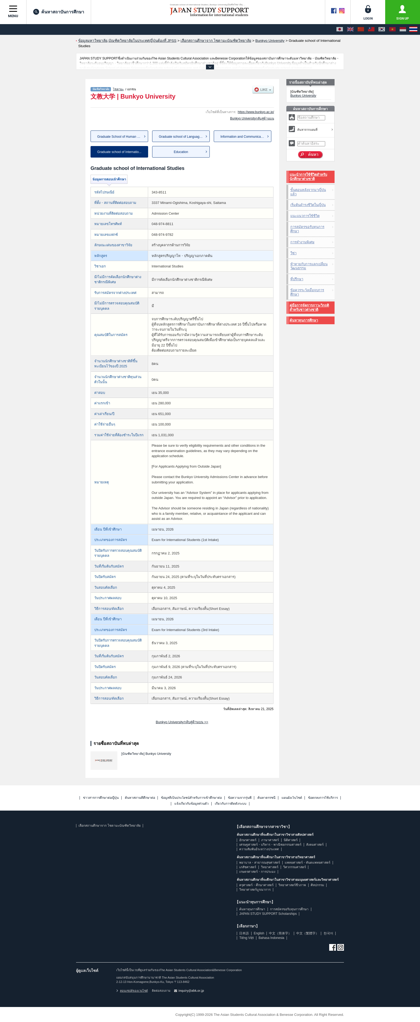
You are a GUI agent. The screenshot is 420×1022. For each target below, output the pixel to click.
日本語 (244, 933)
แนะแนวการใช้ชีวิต (305, 216)
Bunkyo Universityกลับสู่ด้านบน (252, 118)
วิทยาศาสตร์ (269, 867)
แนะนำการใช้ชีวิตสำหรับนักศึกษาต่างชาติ (308, 177)
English (259, 933)
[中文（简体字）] (361, 29)
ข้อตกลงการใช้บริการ (323, 798)
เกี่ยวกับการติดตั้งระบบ (230, 803)
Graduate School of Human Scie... (121, 137)
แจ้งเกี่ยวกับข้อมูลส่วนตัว (191, 803)
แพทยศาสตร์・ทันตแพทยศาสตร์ (307, 862)
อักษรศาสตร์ (247, 840)
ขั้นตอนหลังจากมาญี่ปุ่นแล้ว (308, 192)
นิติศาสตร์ (291, 840)
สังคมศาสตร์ (315, 844)
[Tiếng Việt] (392, 29)
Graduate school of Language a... (183, 137)
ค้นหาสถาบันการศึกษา (58, 12)
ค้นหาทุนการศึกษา (304, 320)
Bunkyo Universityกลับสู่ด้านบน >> (182, 722)
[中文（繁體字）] (371, 29)
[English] (350, 29)
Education (181, 152)
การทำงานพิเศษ (302, 242)
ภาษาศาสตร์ (270, 840)
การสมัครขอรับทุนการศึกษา (307, 229)
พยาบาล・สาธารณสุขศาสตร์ (259, 862)
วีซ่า (293, 253)
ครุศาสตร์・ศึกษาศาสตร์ (256, 885)
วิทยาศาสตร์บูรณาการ (255, 890)
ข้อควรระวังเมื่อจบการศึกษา (307, 292)
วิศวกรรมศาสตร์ (294, 867)
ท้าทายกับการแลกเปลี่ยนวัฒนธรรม (309, 266)
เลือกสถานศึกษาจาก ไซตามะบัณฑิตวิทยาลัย (109, 825)
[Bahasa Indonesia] (403, 29)
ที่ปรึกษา (296, 279)
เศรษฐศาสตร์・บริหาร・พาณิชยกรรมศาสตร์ (270, 844)
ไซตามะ (118, 89)
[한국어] (382, 29)
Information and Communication (243, 137)
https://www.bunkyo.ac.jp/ (256, 112)
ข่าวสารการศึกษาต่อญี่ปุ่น (101, 798)
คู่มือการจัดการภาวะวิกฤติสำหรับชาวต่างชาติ (309, 307)
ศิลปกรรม (317, 885)
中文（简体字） (280, 933)
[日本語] (340, 29)
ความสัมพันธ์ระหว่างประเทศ (259, 849)
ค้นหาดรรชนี (266, 798)
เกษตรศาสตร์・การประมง (257, 872)
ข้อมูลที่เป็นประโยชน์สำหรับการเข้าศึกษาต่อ (191, 798)
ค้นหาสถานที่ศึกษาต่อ (140, 798)
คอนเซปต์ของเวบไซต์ (132, 990)
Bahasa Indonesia (271, 938)
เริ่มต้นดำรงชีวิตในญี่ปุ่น (308, 205)
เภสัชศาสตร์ (247, 867)
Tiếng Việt (246, 938)
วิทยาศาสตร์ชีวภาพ (292, 885)
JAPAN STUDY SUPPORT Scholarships (268, 914)
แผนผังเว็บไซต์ (292, 798)
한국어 (328, 933)
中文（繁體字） (307, 933)
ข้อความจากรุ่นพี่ (240, 798)
